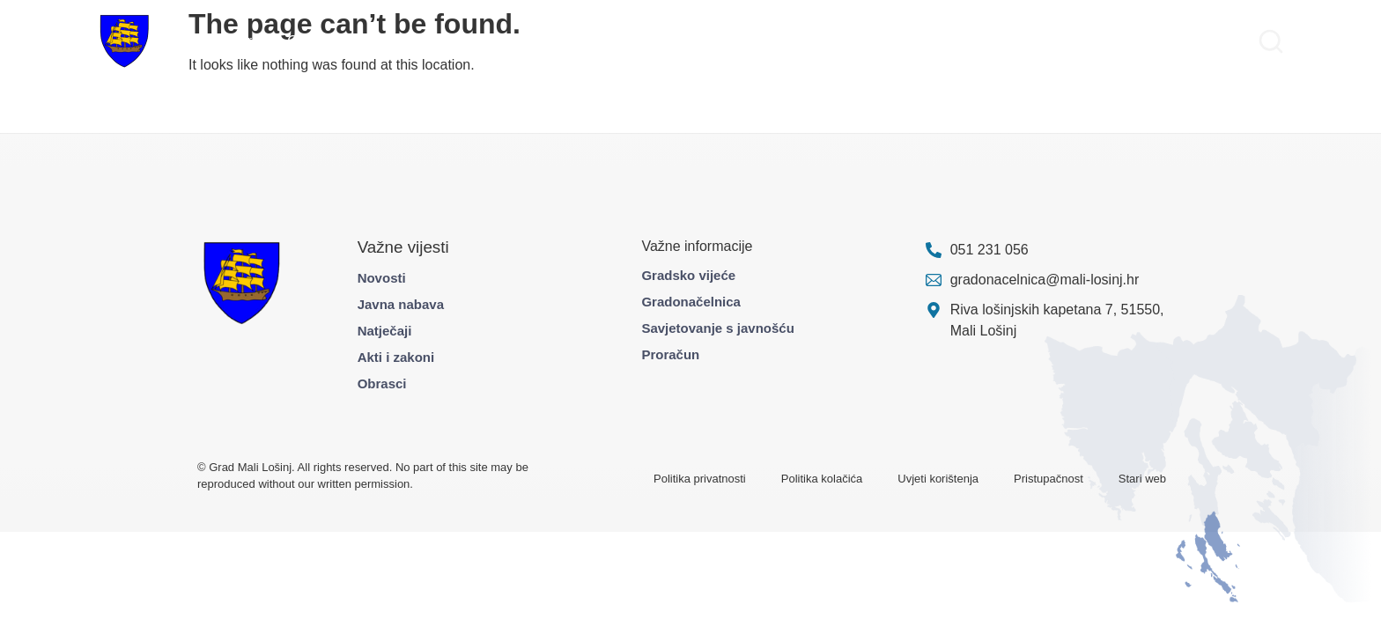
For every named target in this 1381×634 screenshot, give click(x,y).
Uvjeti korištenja (938, 478)
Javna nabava (401, 304)
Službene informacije (975, 40)
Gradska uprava (224, 40)
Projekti (374, 40)
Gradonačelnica (691, 301)
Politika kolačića (822, 478)
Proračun (670, 354)
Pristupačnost (1048, 478)
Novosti (382, 277)
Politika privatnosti (700, 478)
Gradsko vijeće (688, 275)
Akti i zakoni (396, 357)
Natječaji (385, 330)
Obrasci (382, 383)
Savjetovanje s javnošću (717, 328)
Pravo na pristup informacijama (1150, 40)
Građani (312, 40)
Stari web (1142, 478)
